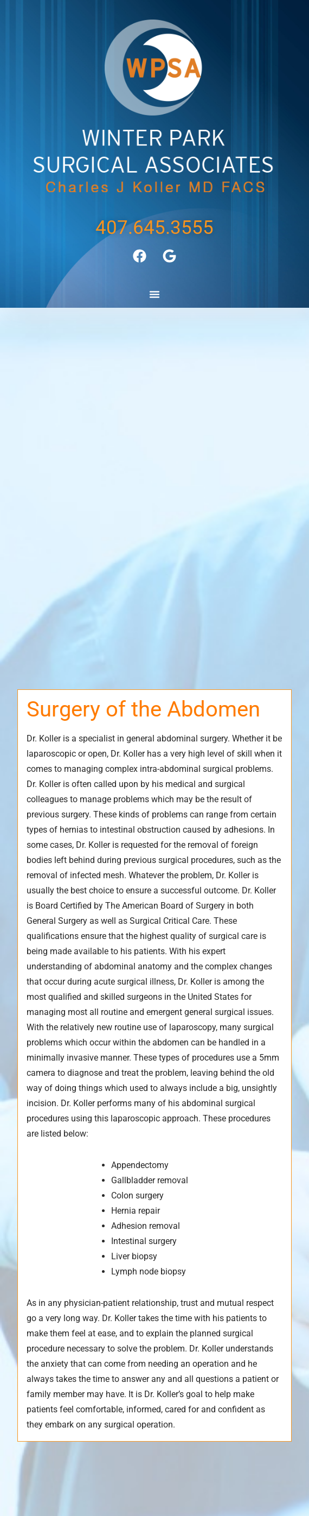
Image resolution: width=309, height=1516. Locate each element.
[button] (154, 294)
